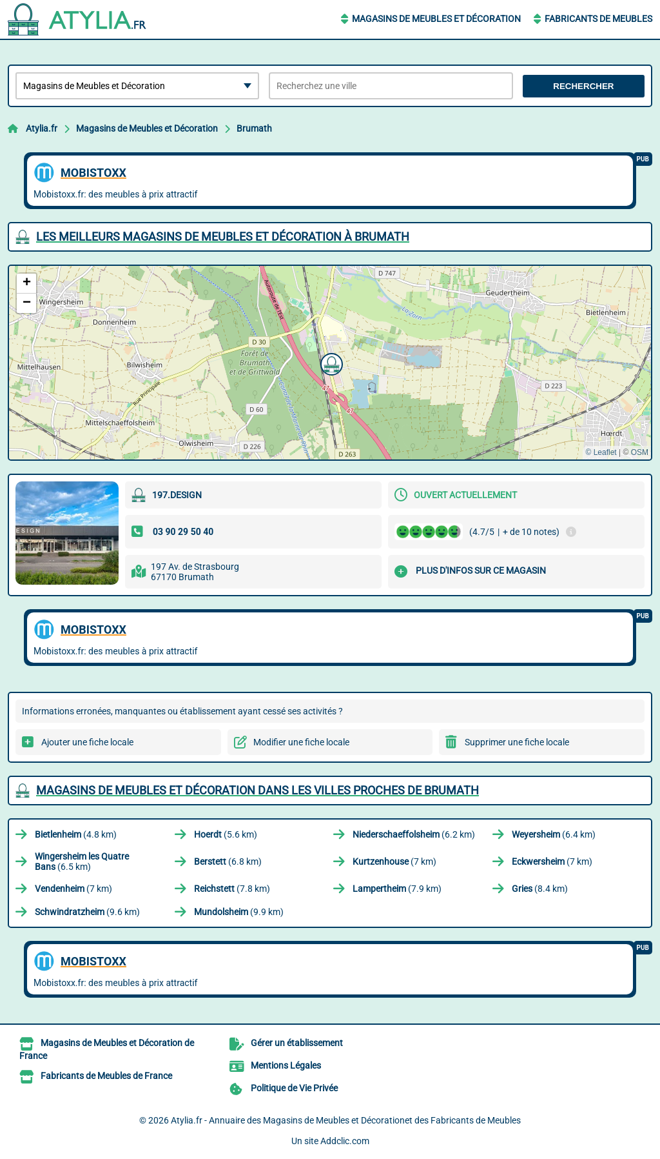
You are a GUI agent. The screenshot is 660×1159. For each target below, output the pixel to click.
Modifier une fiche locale (301, 742)
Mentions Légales (286, 1065)
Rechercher (583, 86)
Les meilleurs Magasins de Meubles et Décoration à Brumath (222, 236)
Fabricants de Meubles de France (106, 1076)
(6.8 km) (228, 861)
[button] (330, 362)
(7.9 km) (397, 888)
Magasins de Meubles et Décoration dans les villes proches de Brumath (257, 790)
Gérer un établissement (297, 1043)
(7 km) (394, 861)
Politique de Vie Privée (294, 1088)
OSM (639, 452)
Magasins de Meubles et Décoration (436, 19)
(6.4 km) (554, 834)
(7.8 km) (232, 888)
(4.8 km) (76, 834)
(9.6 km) (87, 912)
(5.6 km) (225, 834)
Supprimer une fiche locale (517, 742)
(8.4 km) (540, 888)
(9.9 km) (239, 912)
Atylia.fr (41, 128)
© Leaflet (600, 452)
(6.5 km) (82, 861)
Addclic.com (344, 1141)
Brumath (254, 128)
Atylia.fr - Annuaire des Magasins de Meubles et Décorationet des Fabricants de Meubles (346, 1120)
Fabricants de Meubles (598, 19)
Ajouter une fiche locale (87, 742)
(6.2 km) (414, 834)
